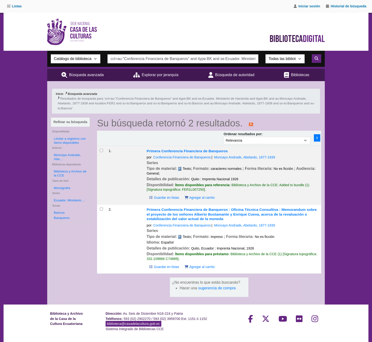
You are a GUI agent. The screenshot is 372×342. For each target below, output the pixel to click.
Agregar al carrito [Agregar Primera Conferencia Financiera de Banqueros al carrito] (199, 197)
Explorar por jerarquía (160, 75)
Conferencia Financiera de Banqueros (182, 157)
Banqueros (62, 218)
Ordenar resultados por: (243, 134)
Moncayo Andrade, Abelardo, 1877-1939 (244, 157)
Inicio (59, 94)
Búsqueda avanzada (86, 75)
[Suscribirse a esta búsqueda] (251, 124)
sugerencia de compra (217, 288)
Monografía (62, 188)
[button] (15, 6)
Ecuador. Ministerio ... (69, 200)
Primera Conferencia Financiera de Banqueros (187, 151)
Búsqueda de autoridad (234, 75)
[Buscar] (316, 58)
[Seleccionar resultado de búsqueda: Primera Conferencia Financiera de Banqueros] (101, 150)
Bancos (59, 212)
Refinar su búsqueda (70, 122)
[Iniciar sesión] (306, 6)
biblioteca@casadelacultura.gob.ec (133, 324)
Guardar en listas (164, 197)
